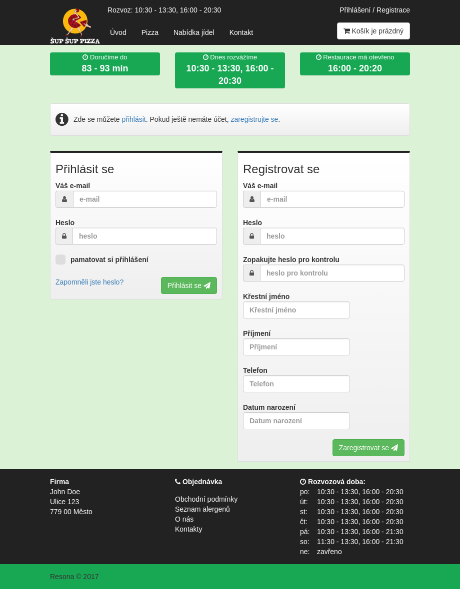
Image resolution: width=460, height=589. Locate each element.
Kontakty (188, 529)
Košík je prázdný (374, 31)
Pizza (150, 32)
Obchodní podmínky (206, 499)
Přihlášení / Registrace (375, 10)
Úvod (118, 32)
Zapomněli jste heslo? (90, 282)
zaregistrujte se (254, 119)
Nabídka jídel (194, 32)
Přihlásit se (189, 286)
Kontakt (241, 32)
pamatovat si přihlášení (102, 260)
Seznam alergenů (202, 509)
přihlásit (134, 119)
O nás (184, 519)
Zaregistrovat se (368, 448)
